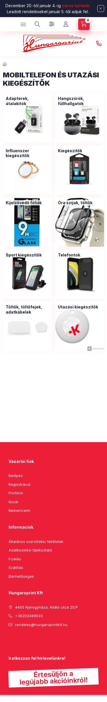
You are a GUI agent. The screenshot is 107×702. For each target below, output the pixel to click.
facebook (10, 639)
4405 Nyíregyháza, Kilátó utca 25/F (46, 607)
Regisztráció (20, 484)
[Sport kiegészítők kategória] (24, 255)
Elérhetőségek (21, 576)
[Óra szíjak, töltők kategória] (75, 202)
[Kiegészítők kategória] (70, 150)
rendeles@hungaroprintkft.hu (41, 624)
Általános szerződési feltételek (36, 541)
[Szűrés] (51, 24)
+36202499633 (98, 44)
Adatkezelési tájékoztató (30, 550)
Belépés (16, 475)
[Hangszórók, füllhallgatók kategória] (80, 101)
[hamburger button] (23, 24)
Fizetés (15, 559)
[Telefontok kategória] (69, 255)
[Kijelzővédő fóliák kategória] (24, 202)
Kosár (14, 502)
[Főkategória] (5, 64)
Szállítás (16, 567)
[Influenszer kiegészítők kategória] (27, 153)
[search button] (37, 24)
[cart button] (84, 24)
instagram (33, 639)
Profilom (16, 493)
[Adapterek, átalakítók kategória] (27, 101)
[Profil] (66, 24)
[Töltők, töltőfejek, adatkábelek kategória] (27, 309)
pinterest (21, 639)
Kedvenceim (19, 510)
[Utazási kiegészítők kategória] (78, 307)
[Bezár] (100, 8)
